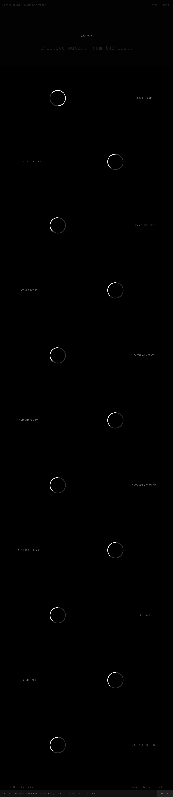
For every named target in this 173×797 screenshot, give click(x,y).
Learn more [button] (91, 793)
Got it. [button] (165, 793)
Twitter (147, 787)
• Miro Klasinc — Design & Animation (25, 5)
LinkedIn (158, 787)
